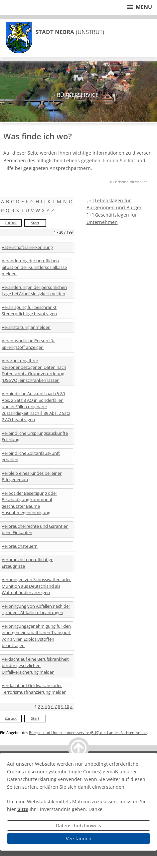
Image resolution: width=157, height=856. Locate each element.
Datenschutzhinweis (78, 825)
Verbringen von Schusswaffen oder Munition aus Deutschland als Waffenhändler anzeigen (36, 585)
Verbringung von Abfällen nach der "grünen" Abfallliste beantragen (36, 609)
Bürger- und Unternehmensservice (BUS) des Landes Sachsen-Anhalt (88, 732)
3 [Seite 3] (42, 706)
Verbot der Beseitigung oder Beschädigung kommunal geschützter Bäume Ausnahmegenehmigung (29, 503)
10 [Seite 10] (67, 706)
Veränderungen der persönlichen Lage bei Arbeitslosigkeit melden (34, 290)
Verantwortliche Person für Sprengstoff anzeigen (28, 344)
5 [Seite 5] (49, 706)
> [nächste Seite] (71, 706)
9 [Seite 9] (62, 706)
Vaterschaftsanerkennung (27, 247)
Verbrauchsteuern (20, 546)
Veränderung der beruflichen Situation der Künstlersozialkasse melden (34, 267)
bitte (22, 809)
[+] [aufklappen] (90, 200)
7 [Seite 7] (56, 706)
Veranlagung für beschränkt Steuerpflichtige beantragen (29, 310)
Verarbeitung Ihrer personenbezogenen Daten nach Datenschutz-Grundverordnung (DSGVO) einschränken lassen (34, 370)
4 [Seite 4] (46, 706)
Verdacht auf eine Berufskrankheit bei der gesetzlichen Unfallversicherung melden (35, 665)
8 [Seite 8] (59, 706)
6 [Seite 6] (52, 706)
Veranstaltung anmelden (26, 327)
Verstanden (78, 838)
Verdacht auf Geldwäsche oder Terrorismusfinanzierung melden (34, 688)
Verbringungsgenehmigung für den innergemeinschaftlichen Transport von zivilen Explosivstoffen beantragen (36, 636)
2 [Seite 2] (39, 706)
